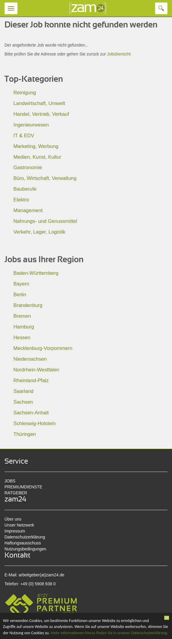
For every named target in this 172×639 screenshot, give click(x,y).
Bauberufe (24, 189)
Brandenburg (27, 305)
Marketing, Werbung (35, 146)
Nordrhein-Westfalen (36, 370)
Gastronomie (27, 167)
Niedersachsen (30, 359)
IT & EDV (23, 135)
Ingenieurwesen (31, 125)
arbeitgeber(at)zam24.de (41, 574)
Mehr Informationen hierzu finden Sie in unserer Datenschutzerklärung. (109, 632)
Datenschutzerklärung (24, 537)
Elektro (21, 200)
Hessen (21, 337)
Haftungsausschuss (22, 543)
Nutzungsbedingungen (25, 549)
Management (28, 210)
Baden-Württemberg (35, 273)
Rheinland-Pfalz (31, 380)
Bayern (21, 284)
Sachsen (23, 402)
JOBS (10, 481)
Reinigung (24, 92)
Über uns (12, 519)
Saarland (23, 391)
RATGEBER (15, 492)
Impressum (14, 531)
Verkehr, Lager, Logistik (39, 232)
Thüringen (24, 434)
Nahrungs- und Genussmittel (45, 221)
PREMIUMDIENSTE (23, 486)
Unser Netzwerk (19, 525)
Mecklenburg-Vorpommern (42, 348)
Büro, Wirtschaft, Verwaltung (45, 178)
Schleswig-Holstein (34, 423)
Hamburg (23, 327)
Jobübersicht (119, 54)
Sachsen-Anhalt (31, 413)
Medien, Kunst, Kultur (37, 157)
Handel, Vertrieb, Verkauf (41, 114)
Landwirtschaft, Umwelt (39, 103)
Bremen (22, 316)
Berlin (19, 294)
